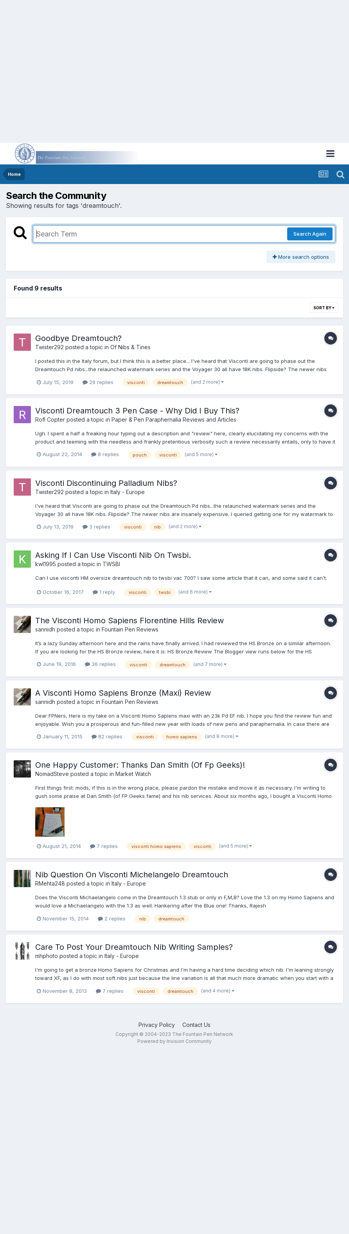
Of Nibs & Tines (130, 347)
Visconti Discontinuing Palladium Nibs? (106, 483)
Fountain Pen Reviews (130, 629)
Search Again (309, 234)
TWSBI (111, 564)
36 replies (100, 664)
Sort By (324, 307)
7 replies (104, 846)
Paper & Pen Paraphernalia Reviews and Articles (174, 419)
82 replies (107, 736)
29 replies (98, 382)
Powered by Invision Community (174, 1041)
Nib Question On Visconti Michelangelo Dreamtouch (131, 874)
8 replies (105, 454)
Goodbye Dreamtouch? (78, 338)
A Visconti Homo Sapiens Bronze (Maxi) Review (123, 693)
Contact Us (196, 1024)
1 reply (104, 592)
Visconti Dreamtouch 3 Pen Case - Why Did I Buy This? (137, 410)
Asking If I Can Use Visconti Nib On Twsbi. (113, 555)
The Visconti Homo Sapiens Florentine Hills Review (129, 620)
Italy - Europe (127, 492)
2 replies (112, 918)
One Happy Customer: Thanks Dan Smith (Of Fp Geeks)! (140, 765)
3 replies (96, 526)
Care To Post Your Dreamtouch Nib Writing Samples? (134, 947)
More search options (301, 257)
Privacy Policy (157, 1024)
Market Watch (133, 773)
